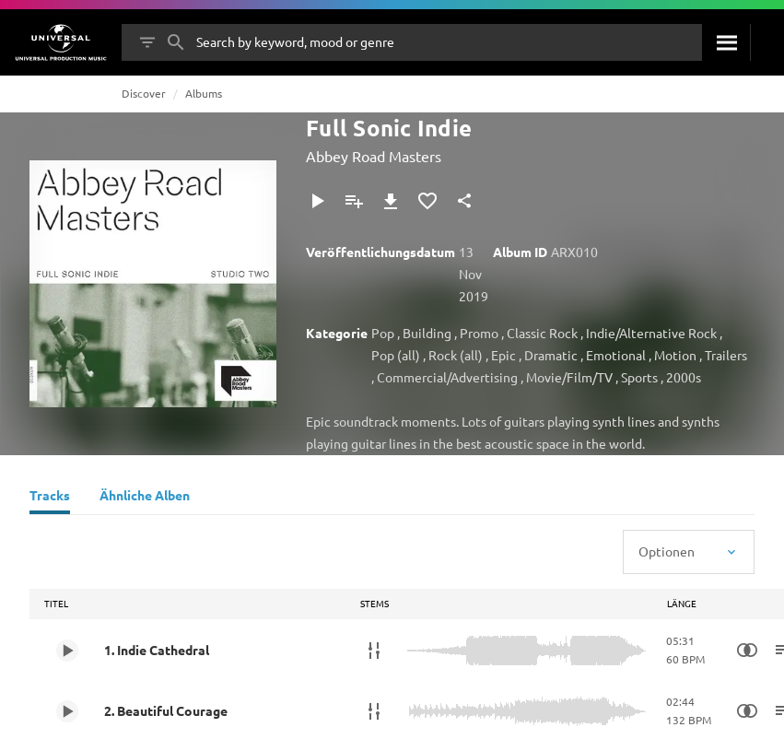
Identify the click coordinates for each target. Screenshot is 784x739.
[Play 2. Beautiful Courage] (67, 711)
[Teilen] (464, 201)
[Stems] (374, 650)
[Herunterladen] (391, 201)
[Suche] (726, 42)
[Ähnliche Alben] (144, 497)
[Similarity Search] (747, 650)
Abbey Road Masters (373, 156)
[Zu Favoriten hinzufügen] (427, 201)
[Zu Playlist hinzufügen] (354, 201)
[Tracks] (49, 497)
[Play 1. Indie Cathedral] (67, 650)
